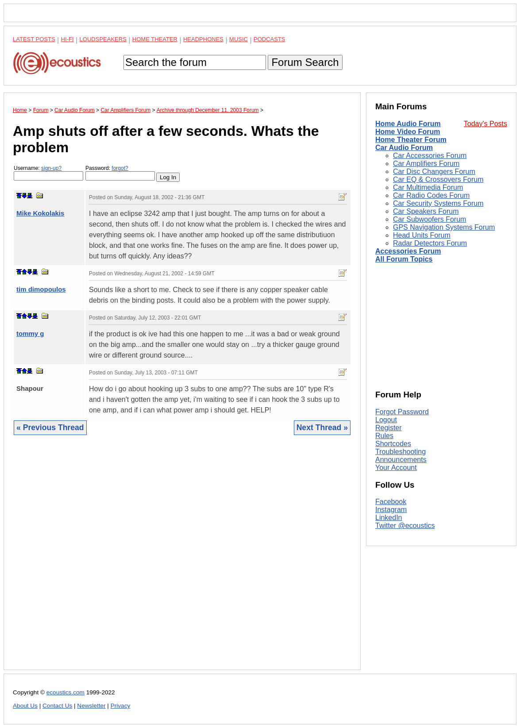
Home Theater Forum (411, 139)
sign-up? (51, 168)
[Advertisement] (182, 559)
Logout (386, 420)
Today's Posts (485, 123)
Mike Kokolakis (40, 213)
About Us (25, 705)
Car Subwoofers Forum (429, 219)
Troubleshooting (400, 451)
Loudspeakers (103, 39)
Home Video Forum (407, 131)
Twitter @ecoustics (405, 525)
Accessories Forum (408, 251)
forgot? (120, 168)
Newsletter (91, 705)
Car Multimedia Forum (428, 187)
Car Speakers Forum (426, 211)
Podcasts (269, 39)
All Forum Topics (403, 259)
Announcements (401, 459)
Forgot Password (402, 412)
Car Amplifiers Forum (426, 163)
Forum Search (305, 62)
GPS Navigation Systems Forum (444, 227)
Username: (48, 173)
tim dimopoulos (41, 289)
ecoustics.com (65, 692)
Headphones (203, 39)
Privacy (121, 705)
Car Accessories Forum (429, 155)
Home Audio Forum (408, 123)
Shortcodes (393, 443)
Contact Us (57, 705)
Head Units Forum (422, 235)
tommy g (30, 333)
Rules (384, 435)
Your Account (396, 467)
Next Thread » (322, 427)
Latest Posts (34, 39)
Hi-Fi (67, 39)
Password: (120, 173)
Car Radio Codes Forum (431, 195)
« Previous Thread (50, 427)
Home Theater (154, 39)
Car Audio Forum (404, 147)
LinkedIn (388, 517)
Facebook (390, 501)
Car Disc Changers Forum (434, 171)
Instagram (391, 509)
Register (388, 427)
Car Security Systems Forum (438, 203)
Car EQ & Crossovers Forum (438, 179)
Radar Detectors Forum (430, 243)
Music (238, 39)
